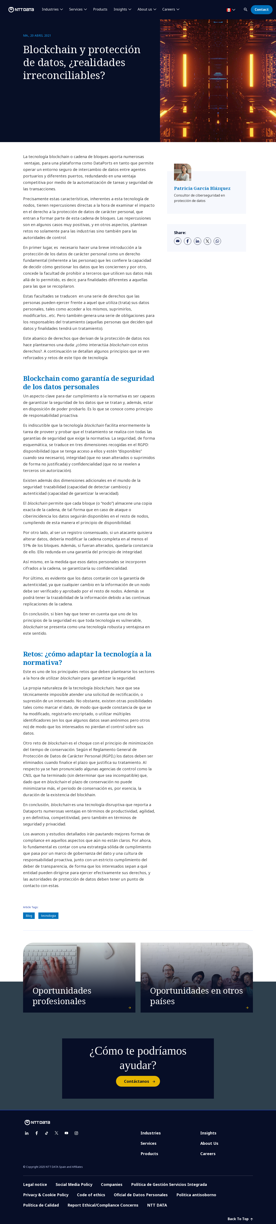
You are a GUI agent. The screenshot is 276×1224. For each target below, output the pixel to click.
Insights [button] (120, 9)
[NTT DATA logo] (17, 9)
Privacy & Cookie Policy (45, 1194)
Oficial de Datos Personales (141, 1194)
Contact (262, 9)
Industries (151, 1133)
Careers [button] (168, 9)
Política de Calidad (41, 1205)
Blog (29, 916)
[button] (246, 9)
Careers (208, 1153)
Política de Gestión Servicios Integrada (169, 1184)
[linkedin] (197, 241)
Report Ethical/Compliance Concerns (102, 1205)
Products (100, 9)
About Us (209, 1143)
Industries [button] (50, 9)
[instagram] (76, 1133)
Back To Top (240, 1218)
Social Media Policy (74, 1184)
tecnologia (48, 916)
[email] (177, 241)
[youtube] (66, 1133)
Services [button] (76, 9)
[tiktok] (46, 1133)
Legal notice (35, 1184)
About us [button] (145, 9)
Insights (208, 1133)
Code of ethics (91, 1194)
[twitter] (207, 241)
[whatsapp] (217, 241)
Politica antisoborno (196, 1194)
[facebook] (187, 241)
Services (149, 1143)
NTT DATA (157, 1205)
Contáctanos (142, 1081)
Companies (111, 1184)
